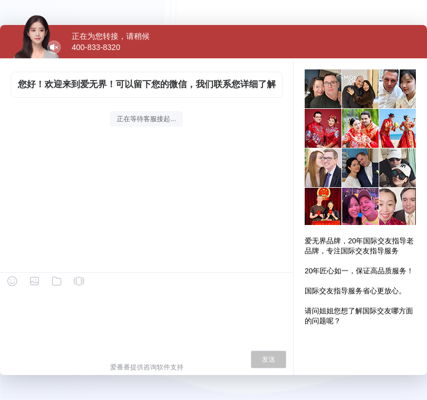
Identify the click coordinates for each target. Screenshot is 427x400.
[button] (360, 215)
